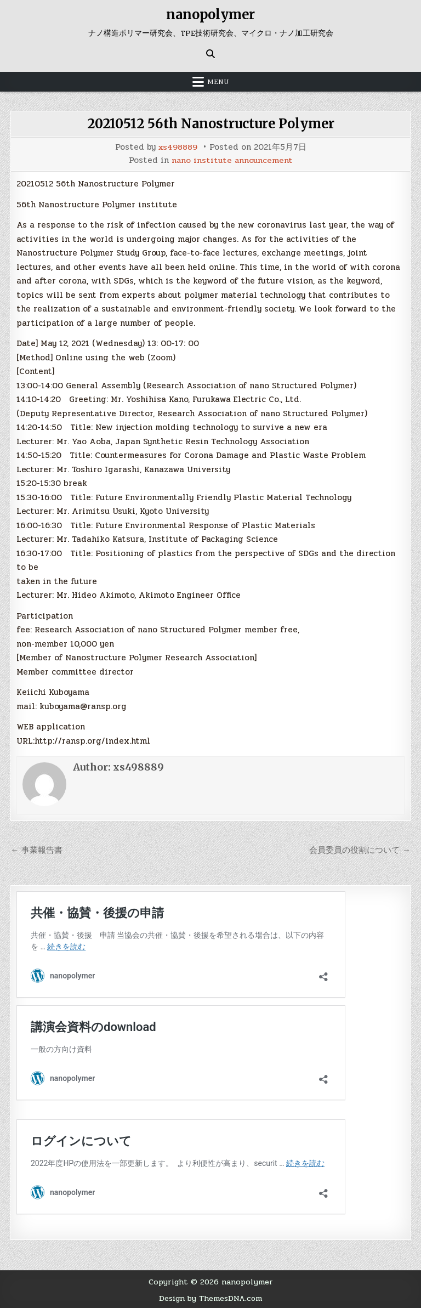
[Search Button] (210, 53)
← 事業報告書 (36, 849)
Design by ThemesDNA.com (211, 1297)
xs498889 (178, 147)
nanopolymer (210, 14)
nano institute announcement (232, 160)
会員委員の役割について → (360, 849)
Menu (218, 81)
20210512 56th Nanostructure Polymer (210, 123)
